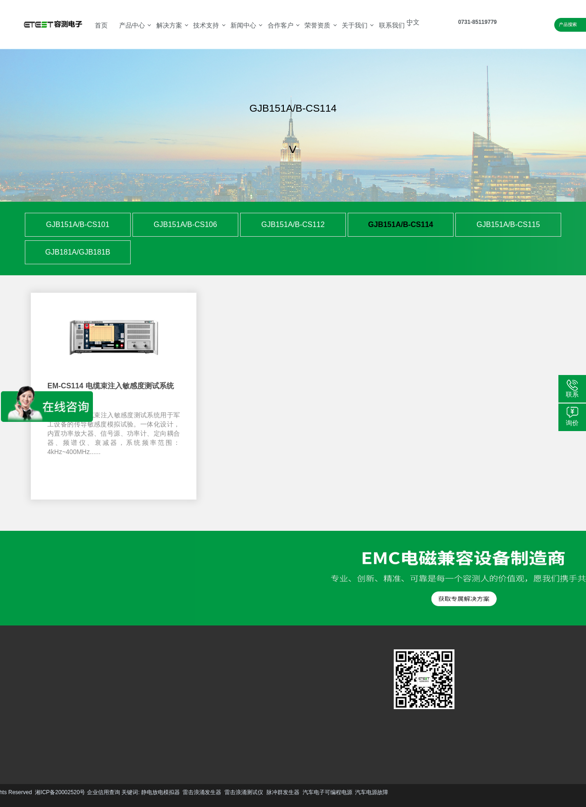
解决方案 (169, 25)
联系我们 (392, 25)
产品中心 (132, 25)
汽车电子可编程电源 (180, 792)
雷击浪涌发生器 (54, 792)
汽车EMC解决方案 (104, 675)
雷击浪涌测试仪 (96, 792)
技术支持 (206, 25)
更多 (32, 730)
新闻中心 (243, 25)
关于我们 (355, 25)
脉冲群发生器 (135, 792)
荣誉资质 (317, 25)
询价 (572, 422)
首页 (101, 25)
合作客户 (280, 25)
